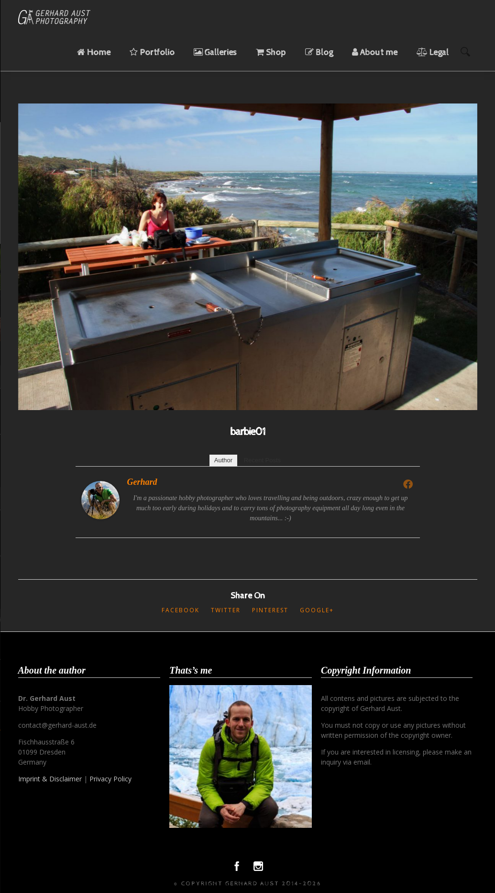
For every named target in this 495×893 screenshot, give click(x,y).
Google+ (317, 610)
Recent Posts (262, 460)
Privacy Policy (110, 778)
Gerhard (142, 482)
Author (223, 460)
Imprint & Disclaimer (50, 778)
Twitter (226, 610)
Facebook (180, 610)
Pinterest (270, 610)
